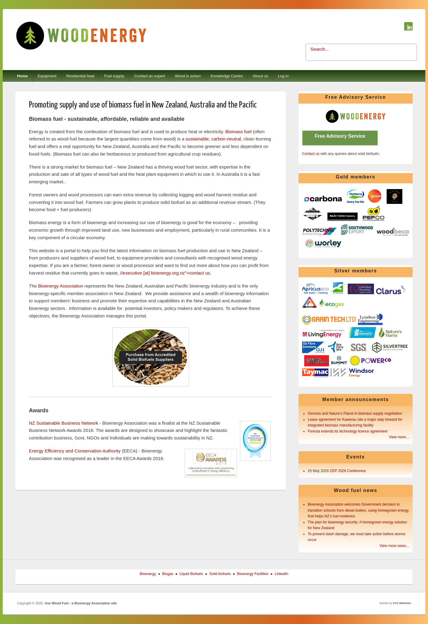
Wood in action (188, 76)
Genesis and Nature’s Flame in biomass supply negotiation (355, 413)
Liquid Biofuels (191, 574)
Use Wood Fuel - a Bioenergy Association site (81, 603)
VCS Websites (402, 603)
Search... (320, 49)
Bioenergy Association (60, 285)
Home (22, 76)
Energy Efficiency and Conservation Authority (75, 450)
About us (260, 76)
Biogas (167, 574)
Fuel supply (114, 76)
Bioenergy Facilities (252, 574)
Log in (283, 76)
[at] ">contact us (165, 272)
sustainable (197, 138)
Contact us (310, 154)
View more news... (394, 546)
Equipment (47, 76)
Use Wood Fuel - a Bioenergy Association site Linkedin (408, 26)
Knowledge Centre (227, 76)
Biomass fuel (238, 131)
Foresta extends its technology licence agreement (347, 431)
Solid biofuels (220, 574)
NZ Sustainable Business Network (63, 423)
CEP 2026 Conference (348, 471)
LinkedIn (281, 574)
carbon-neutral (226, 138)
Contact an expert (149, 76)
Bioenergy (148, 574)
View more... (399, 437)
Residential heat (80, 76)
